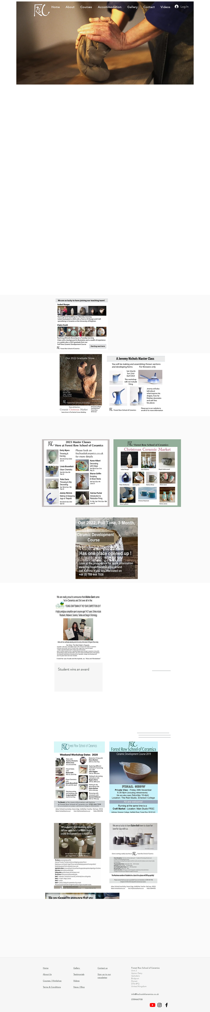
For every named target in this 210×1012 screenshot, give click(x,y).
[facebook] (166, 1005)
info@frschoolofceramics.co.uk (145, 994)
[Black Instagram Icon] (159, 1005)
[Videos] (152, 1005)
